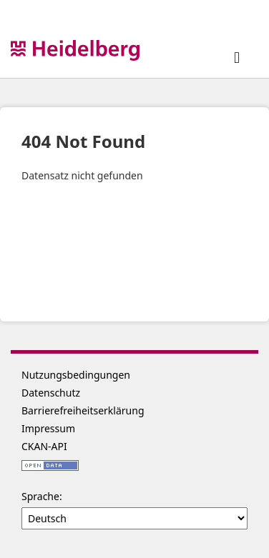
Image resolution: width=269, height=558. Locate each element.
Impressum (48, 428)
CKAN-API (44, 446)
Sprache (40, 496)
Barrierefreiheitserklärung (83, 410)
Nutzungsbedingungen (75, 375)
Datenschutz (50, 392)
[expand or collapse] (237, 56)
